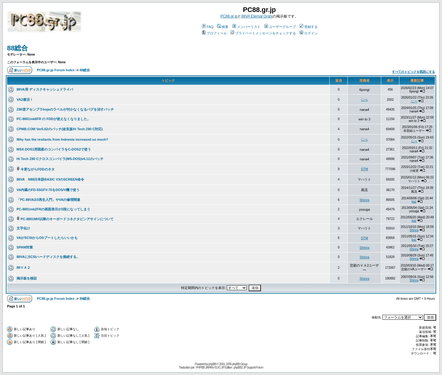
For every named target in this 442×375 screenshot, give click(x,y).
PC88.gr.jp (229, 16)
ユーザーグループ (280, 27)
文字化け (23, 228)
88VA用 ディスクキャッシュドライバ (45, 89)
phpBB (212, 364)
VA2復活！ (25, 99)
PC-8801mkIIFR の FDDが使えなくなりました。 (54, 119)
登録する (309, 27)
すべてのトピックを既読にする (413, 71)
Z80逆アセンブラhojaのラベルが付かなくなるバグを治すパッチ (65, 109)
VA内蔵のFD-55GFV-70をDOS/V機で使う (48, 190)
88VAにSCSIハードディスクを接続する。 (48, 257)
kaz (414, 201)
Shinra (364, 200)
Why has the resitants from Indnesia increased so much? (62, 139)
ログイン (309, 33)
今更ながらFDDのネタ (38, 169)
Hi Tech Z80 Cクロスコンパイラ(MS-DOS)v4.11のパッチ (60, 159)
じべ (364, 99)
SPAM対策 (25, 247)
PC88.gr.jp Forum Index (56, 70)
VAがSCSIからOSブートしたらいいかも (47, 238)
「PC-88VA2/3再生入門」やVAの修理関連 (48, 199)
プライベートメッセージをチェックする (263, 33)
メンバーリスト (246, 27)
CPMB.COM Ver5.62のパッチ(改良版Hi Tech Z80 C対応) (60, 129)
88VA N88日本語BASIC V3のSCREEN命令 (50, 179)
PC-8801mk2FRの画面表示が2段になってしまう (53, 209)
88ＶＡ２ (23, 267)
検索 (222, 27)
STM (364, 169)
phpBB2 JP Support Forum (248, 367)
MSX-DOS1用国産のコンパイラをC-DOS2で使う (54, 149)
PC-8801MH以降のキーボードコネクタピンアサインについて (67, 219)
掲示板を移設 (27, 278)
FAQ (207, 27)
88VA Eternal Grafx (257, 16)
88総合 (17, 48)
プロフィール (214, 33)
